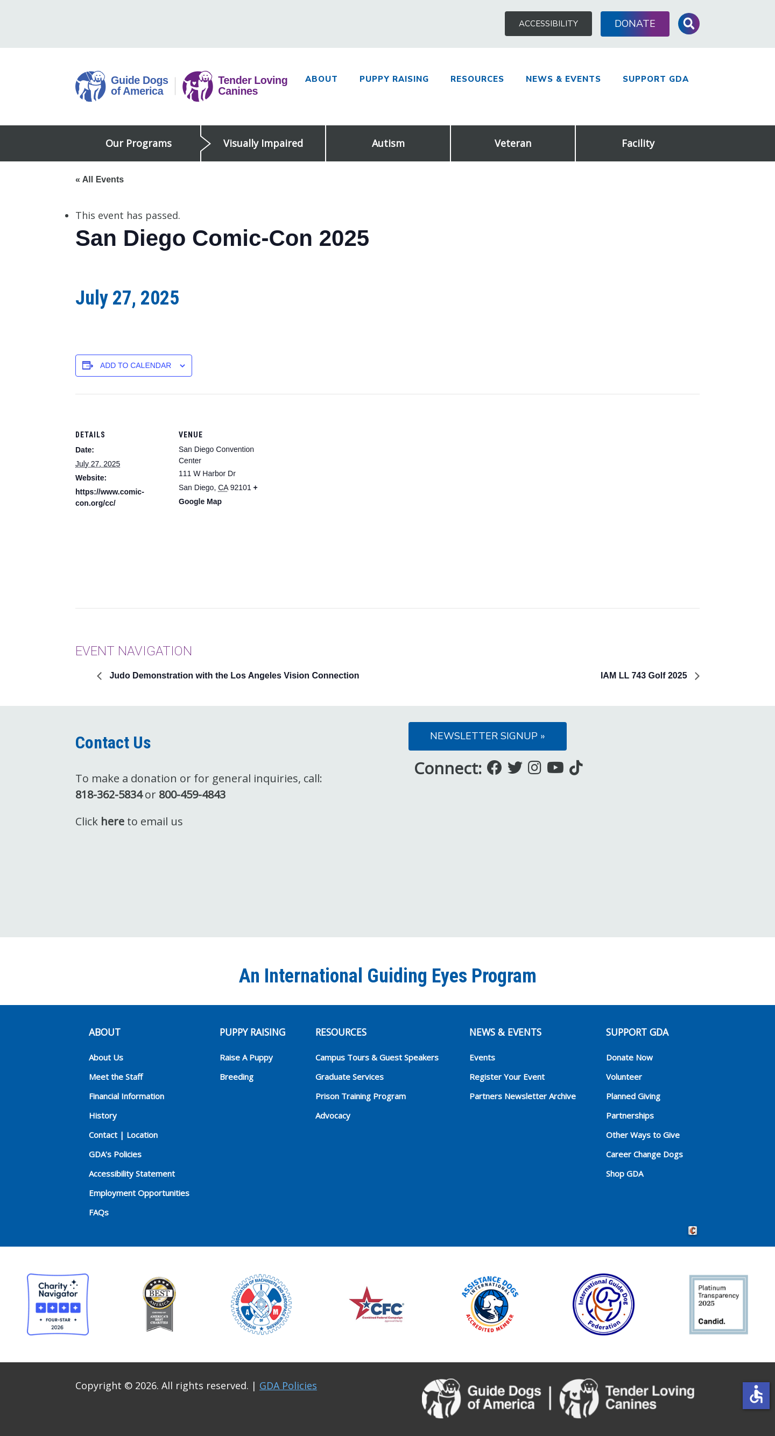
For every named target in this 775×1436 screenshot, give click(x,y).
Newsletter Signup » (487, 736)
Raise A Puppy (246, 1057)
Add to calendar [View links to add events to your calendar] (136, 365)
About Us (106, 1057)
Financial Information (126, 1096)
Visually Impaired (263, 143)
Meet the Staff (116, 1076)
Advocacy (332, 1115)
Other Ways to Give (643, 1134)
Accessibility (548, 23)
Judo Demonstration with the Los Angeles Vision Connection (233, 675)
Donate (635, 23)
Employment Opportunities (139, 1192)
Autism (388, 143)
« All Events (99, 179)
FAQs (99, 1212)
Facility (638, 143)
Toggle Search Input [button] (689, 23)
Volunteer (624, 1076)
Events (482, 1057)
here (112, 821)
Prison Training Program (360, 1096)
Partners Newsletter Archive (522, 1096)
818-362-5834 (108, 794)
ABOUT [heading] (105, 1031)
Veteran (513, 143)
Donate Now (629, 1057)
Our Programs (138, 143)
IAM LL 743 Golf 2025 (645, 675)
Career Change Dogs (644, 1154)
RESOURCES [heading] (341, 1031)
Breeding (236, 1076)
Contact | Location (123, 1134)
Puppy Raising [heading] (252, 1031)
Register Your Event (507, 1076)
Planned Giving (633, 1096)
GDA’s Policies (115, 1154)
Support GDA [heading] (637, 1031)
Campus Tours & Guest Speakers (377, 1057)
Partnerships (630, 1115)
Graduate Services (349, 1076)
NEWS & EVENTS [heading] (505, 1031)
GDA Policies (288, 1385)
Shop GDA (624, 1173)
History (103, 1115)
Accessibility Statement (132, 1173)
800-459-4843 (192, 794)
